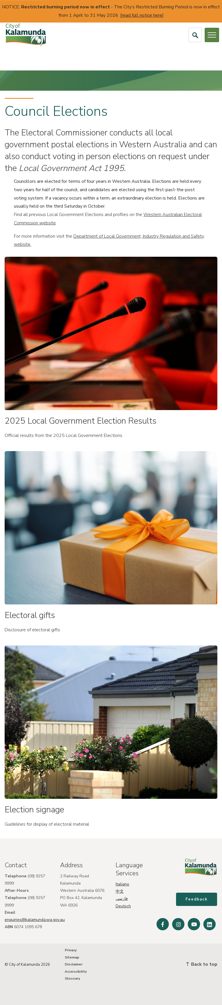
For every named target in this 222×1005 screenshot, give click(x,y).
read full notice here (142, 15)
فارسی (122, 898)
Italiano (122, 884)
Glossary (72, 978)
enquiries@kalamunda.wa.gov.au (35, 919)
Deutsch (123, 906)
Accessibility (76, 971)
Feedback (197, 899)
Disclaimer (74, 964)
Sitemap (72, 957)
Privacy (71, 950)
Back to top (201, 964)
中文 (120, 891)
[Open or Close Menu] (212, 35)
